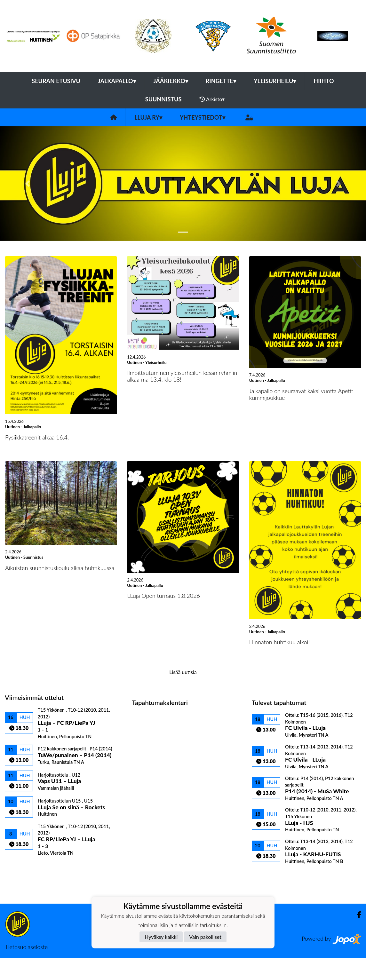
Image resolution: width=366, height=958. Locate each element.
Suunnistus (163, 99)
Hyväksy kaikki (161, 937)
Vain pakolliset (205, 937)
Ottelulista (20, 867)
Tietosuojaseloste (26, 946)
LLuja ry (148, 117)
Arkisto (212, 99)
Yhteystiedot (202, 117)
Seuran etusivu (56, 80)
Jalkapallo (117, 80)
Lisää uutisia (182, 672)
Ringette (221, 80)
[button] (27, 183)
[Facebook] (356, 914)
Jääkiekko (171, 80)
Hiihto (324, 80)
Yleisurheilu (275, 80)
